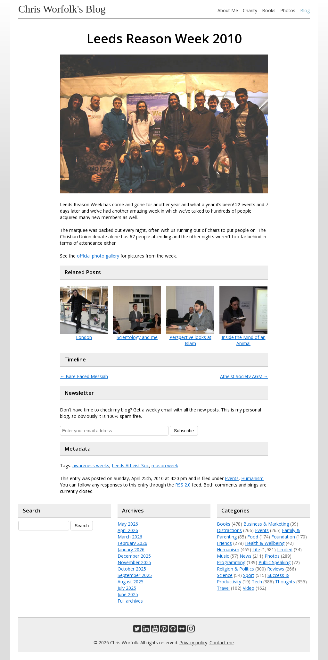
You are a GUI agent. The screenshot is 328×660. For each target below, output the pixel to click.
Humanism (252, 478)
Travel (223, 588)
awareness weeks (90, 465)
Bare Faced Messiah (84, 376)
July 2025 (127, 588)
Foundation (283, 537)
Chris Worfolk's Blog (62, 9)
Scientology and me (137, 337)
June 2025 (128, 594)
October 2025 (132, 569)
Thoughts (285, 582)
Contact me (221, 642)
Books (268, 10)
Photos (287, 10)
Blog (305, 10)
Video (248, 588)
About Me (227, 10)
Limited (284, 549)
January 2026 (131, 549)
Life (256, 549)
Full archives (130, 601)
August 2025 (131, 582)
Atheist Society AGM (244, 376)
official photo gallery (98, 256)
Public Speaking (274, 562)
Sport (248, 575)
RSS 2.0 (183, 485)
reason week (165, 465)
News (245, 556)
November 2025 (134, 562)
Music (223, 556)
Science (225, 575)
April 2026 (128, 530)
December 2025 (134, 556)
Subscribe (184, 430)
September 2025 (135, 575)
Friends (224, 543)
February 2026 (132, 543)
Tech (257, 582)
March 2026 (130, 537)
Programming (231, 562)
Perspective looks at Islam (190, 340)
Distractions (229, 530)
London (84, 337)
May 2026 (128, 524)
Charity (250, 10)
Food (252, 537)
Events (232, 478)
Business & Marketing (266, 524)
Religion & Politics (235, 569)
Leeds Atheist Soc (130, 465)
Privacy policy (193, 642)
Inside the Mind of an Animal (244, 340)
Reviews (275, 569)
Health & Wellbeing (264, 543)
